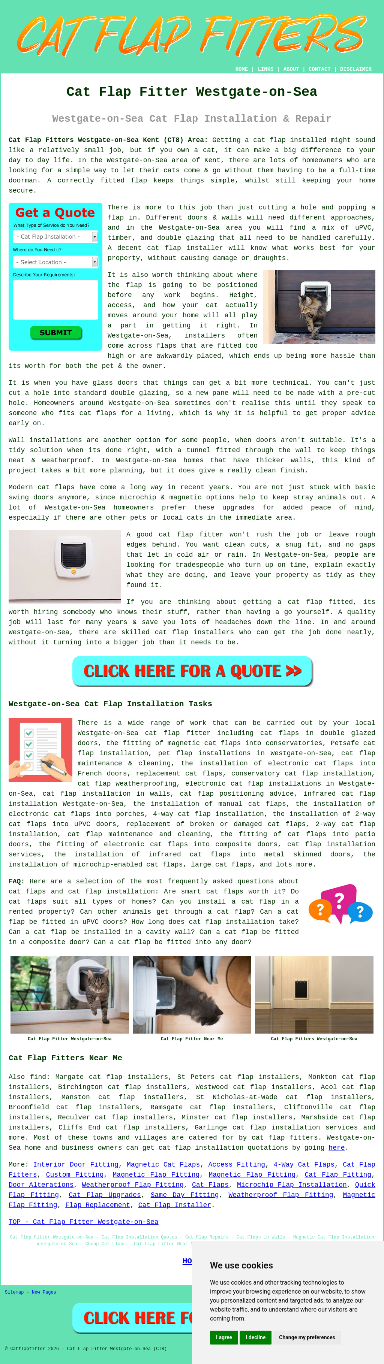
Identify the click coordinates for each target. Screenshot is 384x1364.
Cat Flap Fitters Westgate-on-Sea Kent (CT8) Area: (108, 140)
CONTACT (320, 69)
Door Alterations (41, 1185)
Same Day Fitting (185, 1195)
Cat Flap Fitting (337, 1175)
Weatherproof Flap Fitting (133, 1185)
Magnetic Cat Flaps (163, 1164)
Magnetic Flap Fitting (156, 1175)
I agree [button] (224, 1337)
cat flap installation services (295, 1127)
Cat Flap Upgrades (105, 1195)
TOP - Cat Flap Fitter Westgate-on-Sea (84, 1222)
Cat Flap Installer (174, 1205)
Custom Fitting (75, 1175)
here (336, 1148)
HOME (242, 69)
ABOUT (291, 69)
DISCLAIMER (356, 69)
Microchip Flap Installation (292, 1185)
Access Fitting (236, 1164)
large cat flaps (221, 864)
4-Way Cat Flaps (303, 1164)
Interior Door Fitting (75, 1164)
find (38, 1077)
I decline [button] (256, 1337)
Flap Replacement (97, 1205)
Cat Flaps (210, 1185)
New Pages (44, 1292)
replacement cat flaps (179, 773)
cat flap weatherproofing (127, 783)
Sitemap (14, 1292)
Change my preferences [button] (307, 1337)
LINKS (265, 69)
